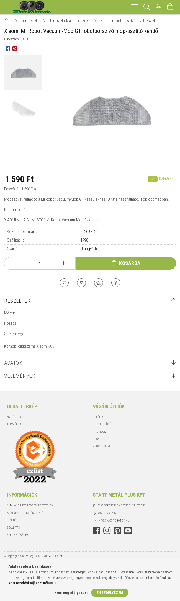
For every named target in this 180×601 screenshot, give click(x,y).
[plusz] (63, 263)
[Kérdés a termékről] (115, 282)
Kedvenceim (101, 446)
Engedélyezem (110, 592)
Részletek (17, 301)
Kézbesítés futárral (22, 231)
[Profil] (158, 7)
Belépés (98, 417)
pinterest (117, 530)
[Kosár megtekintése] (170, 7)
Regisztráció (102, 424)
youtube (128, 530)
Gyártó (12, 248)
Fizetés (12, 520)
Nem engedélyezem (71, 592)
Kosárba (130, 263)
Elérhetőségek (18, 535)
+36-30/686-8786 (107, 513)
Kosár (97, 439)
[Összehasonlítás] (98, 282)
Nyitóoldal (15, 417)
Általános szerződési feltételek (30, 505)
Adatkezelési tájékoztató (25, 513)
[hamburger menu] (134, 7)
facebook (96, 530)
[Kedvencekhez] (64, 282)
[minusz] (16, 263)
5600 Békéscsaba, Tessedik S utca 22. (122, 505)
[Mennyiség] (39, 263)
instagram (106, 530)
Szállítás (13, 527)
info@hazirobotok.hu (114, 521)
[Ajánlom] (81, 282)
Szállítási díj (16, 240)
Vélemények (19, 376)
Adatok (13, 363)
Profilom (100, 432)
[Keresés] (147, 7)
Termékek (14, 424)
